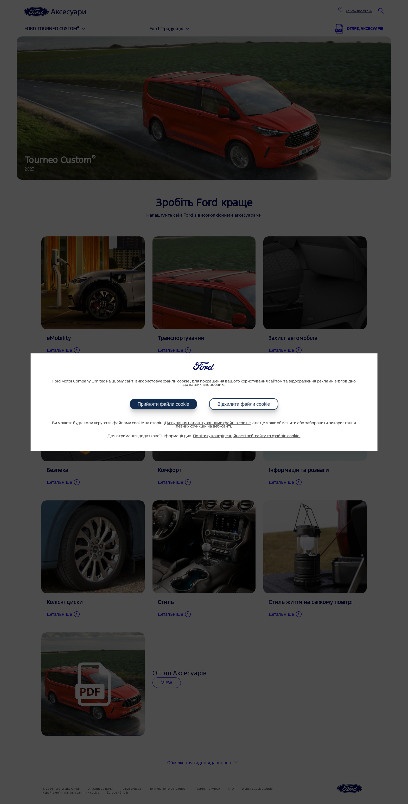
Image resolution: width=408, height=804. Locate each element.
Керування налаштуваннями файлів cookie (209, 423)
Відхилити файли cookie (243, 404)
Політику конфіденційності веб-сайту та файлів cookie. (246, 436)
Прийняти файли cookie (163, 404)
